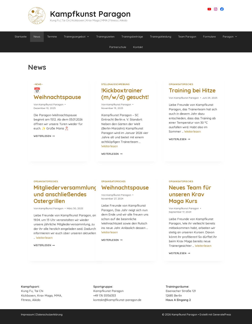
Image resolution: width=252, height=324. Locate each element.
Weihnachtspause (125, 187)
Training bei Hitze (192, 90)
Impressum (27, 314)
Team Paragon (187, 36)
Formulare (209, 36)
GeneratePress (222, 314)
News (37, 36)
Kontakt (138, 47)
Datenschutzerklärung (49, 314)
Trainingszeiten (105, 36)
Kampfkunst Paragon (90, 14)
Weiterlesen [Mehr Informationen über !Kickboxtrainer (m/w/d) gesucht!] (109, 146)
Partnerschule (117, 47)
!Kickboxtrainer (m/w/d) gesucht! (125, 93)
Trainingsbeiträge (132, 36)
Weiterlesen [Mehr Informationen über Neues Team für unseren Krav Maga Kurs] (203, 245)
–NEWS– (38, 84)
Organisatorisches (181, 84)
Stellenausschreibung (115, 84)
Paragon (232, 36)
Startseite (21, 36)
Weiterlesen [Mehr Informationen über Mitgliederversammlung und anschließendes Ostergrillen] (44, 237)
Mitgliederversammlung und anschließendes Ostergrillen (65, 194)
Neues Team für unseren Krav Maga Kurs (190, 194)
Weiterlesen (44, 135)
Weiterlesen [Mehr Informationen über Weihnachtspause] (109, 232)
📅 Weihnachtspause (57, 93)
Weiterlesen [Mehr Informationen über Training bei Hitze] (192, 131)
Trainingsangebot (78, 36)
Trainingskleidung (160, 36)
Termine (52, 36)
